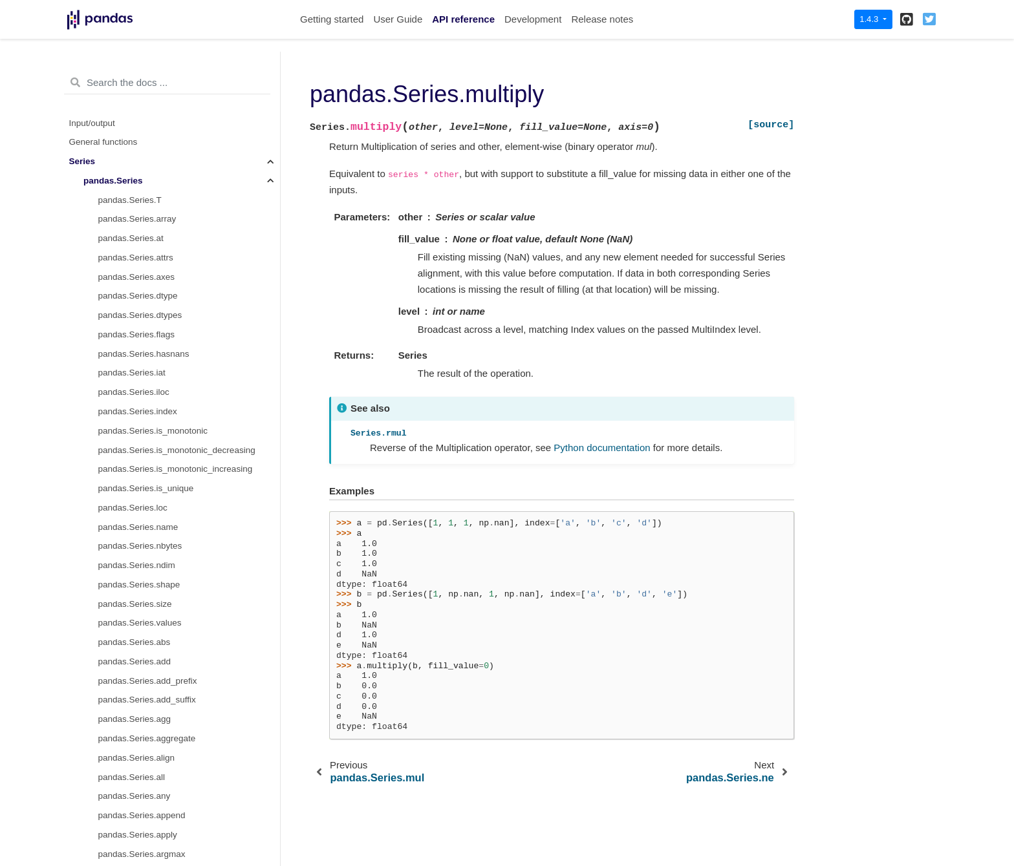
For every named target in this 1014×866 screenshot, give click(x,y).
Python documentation (602, 447)
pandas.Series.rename (142, 607)
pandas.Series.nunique (143, 280)
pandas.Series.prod (136, 414)
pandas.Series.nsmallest (145, 261)
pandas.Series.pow (135, 396)
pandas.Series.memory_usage (157, 69)
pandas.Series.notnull (140, 242)
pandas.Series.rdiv (134, 530)
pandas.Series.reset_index (150, 723)
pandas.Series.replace (141, 684)
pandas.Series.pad (134, 299)
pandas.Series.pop (134, 376)
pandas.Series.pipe (135, 338)
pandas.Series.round (138, 818)
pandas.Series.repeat (139, 665)
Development (532, 19)
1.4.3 (870, 19)
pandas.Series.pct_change (150, 319)
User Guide (397, 19)
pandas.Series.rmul (135, 780)
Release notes (602, 19)
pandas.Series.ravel (136, 511)
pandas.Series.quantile (142, 453)
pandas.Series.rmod (137, 761)
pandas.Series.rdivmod (143, 549)
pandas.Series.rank (135, 491)
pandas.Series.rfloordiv (143, 741)
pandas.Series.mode (138, 126)
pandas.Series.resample (145, 703)
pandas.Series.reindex (141, 569)
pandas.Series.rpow (136, 838)
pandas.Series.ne (132, 184)
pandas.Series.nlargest (143, 203)
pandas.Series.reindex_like (150, 588)
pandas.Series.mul (134, 146)
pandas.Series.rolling (139, 800)
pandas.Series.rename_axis (152, 626)
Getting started (331, 19)
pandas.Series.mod (135, 107)
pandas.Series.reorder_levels (155, 646)
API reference (463, 19)
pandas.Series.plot (134, 357)
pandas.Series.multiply (145, 164)
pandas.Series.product (142, 434)
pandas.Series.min (134, 87)
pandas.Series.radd (136, 473)
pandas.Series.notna (138, 222)
